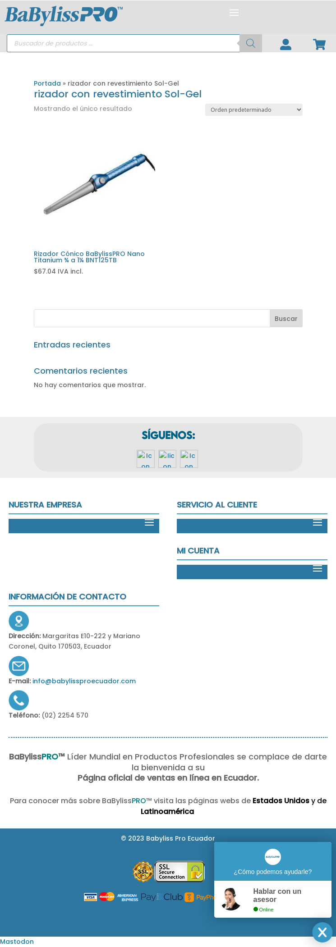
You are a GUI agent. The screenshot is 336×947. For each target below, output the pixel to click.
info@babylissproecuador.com (84, 681)
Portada (47, 83)
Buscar (286, 318)
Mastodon (17, 941)
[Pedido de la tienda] (254, 110)
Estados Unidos (262, 801)
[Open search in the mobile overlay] (134, 43)
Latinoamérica (149, 811)
